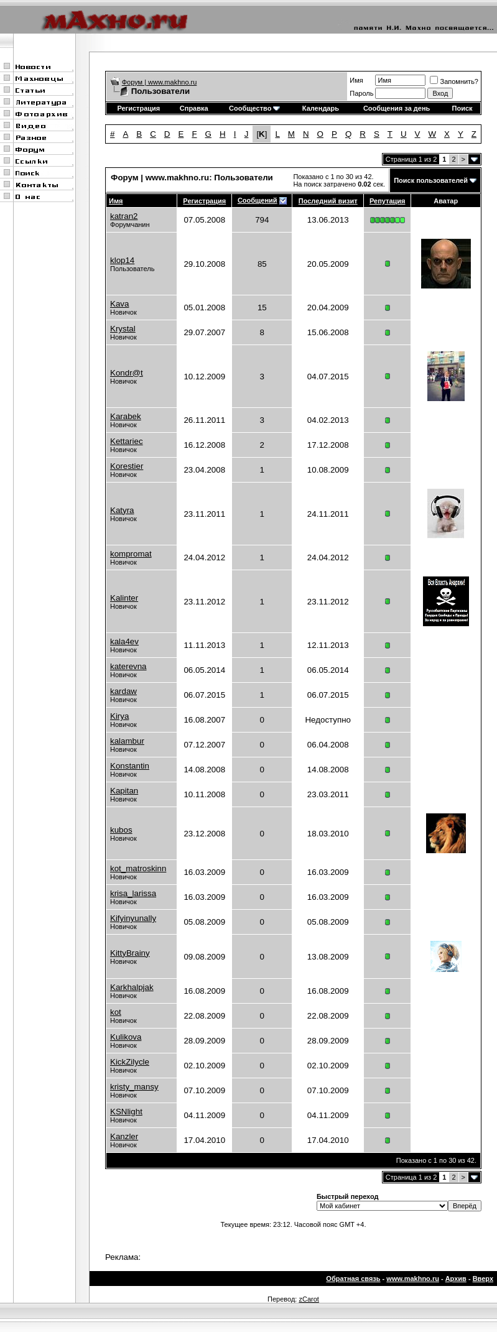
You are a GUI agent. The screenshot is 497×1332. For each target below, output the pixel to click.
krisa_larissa (133, 893)
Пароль (361, 93)
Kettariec (126, 441)
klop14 (122, 260)
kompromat (131, 553)
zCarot (308, 1299)
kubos (121, 830)
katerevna (128, 666)
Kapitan (124, 790)
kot (115, 1012)
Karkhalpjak (132, 987)
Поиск (462, 108)
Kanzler (124, 1136)
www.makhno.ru (412, 1278)
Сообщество (254, 108)
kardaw (123, 691)
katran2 (123, 216)
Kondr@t (126, 372)
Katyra (122, 510)
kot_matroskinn (138, 868)
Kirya (119, 716)
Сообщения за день (396, 108)
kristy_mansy (134, 1086)
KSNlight (126, 1111)
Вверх (483, 1278)
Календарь (320, 108)
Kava (119, 303)
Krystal (123, 328)
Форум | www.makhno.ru (159, 82)
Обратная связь (353, 1278)
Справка (194, 108)
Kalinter (124, 598)
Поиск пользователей (431, 180)
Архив (456, 1278)
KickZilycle (129, 1061)
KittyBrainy (130, 953)
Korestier (126, 466)
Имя (356, 80)
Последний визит (328, 201)
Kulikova (125, 1037)
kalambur (127, 741)
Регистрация (138, 108)
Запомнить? (454, 81)
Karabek (125, 416)
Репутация (387, 201)
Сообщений (257, 200)
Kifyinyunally (133, 918)
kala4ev (124, 641)
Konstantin (129, 765)
